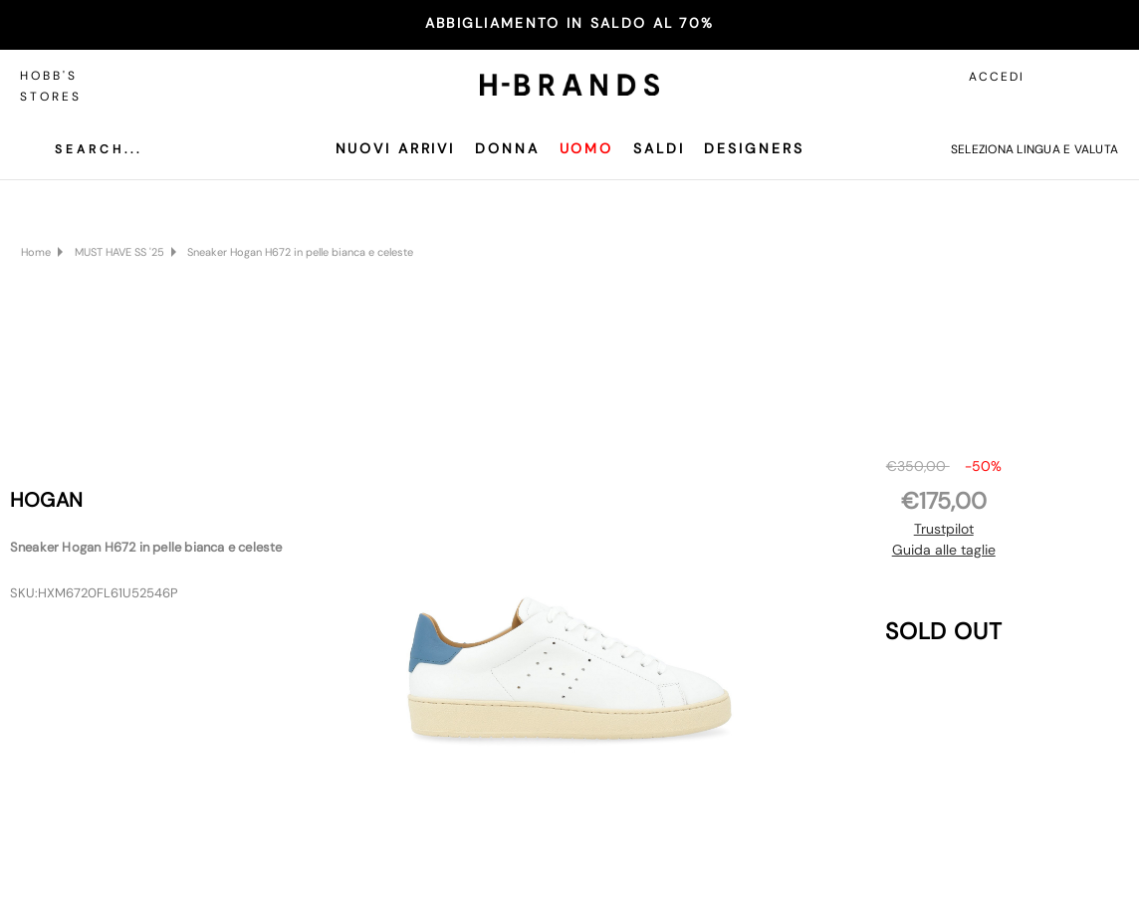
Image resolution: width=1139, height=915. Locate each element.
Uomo (587, 148)
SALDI (658, 148)
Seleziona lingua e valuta (1034, 149)
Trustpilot (944, 529)
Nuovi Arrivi (396, 148)
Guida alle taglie (944, 550)
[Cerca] (83, 149)
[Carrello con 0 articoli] (1104, 77)
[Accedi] (1059, 77)
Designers (753, 148)
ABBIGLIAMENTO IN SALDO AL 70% (570, 23)
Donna (507, 148)
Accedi (997, 77)
